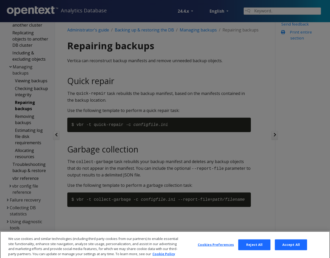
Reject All (254, 249)
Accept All (291, 249)
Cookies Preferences (216, 249)
